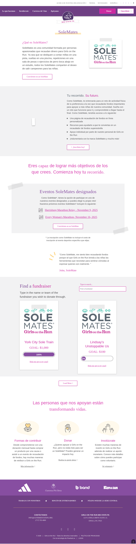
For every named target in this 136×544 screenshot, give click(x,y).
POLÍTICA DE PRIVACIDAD (90, 536)
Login (2, 3)
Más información (28, 466)
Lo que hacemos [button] (9, 11)
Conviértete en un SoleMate (37, 77)
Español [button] (114, 3)
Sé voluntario (108, 466)
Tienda (92, 3)
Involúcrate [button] (25, 11)
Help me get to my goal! (39, 362)
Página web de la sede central (103, 501)
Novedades (102, 3)
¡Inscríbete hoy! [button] (78, 147)
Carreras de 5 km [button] (40, 11)
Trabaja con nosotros (29, 501)
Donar (107, 11)
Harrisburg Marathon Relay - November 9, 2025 (71, 210)
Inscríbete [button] (125, 11)
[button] (133, 3)
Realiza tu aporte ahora (68, 460)
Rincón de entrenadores (64, 501)
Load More (68, 383)
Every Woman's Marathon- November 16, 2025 (71, 217)
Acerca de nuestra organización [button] (71, 3)
